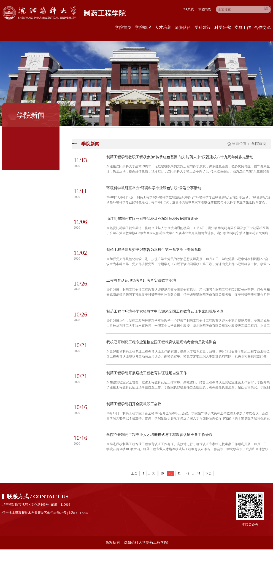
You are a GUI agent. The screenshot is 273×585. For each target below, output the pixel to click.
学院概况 (143, 27)
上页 (134, 509)
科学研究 (222, 27)
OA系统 (188, 9)
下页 (208, 509)
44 (198, 509)
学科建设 (203, 27)
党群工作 (242, 27)
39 (162, 509)
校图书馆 (204, 9)
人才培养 (163, 27)
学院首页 (123, 27)
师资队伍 (183, 27)
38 (153, 509)
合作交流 (262, 27)
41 (179, 509)
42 (187, 509)
